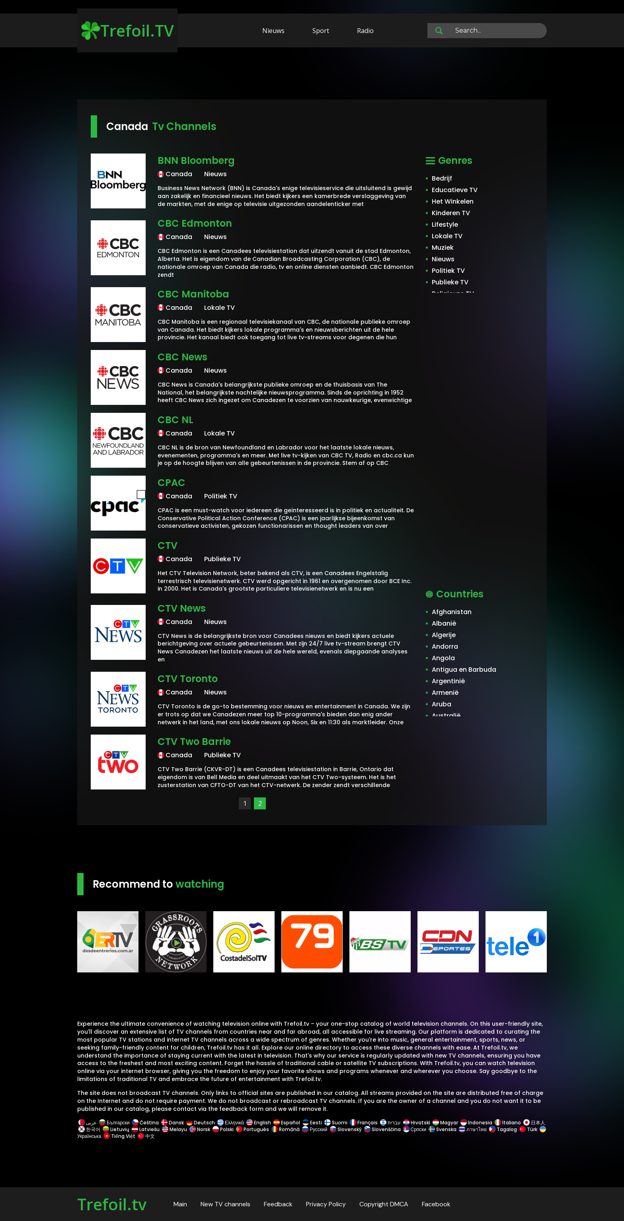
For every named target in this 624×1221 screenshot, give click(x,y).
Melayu (174, 1129)
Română (285, 1129)
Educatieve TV (455, 189)
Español (286, 1122)
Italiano (507, 1122)
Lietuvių (116, 1129)
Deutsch (200, 1122)
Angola (443, 658)
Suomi (336, 1122)
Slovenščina (382, 1129)
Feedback (278, 1204)
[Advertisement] (312, 75)
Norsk (199, 1129)
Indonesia (476, 1122)
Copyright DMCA (383, 1204)
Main (180, 1204)
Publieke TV (450, 282)
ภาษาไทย (473, 1129)
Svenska (442, 1129)
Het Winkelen (453, 201)
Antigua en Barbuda (464, 669)
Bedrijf (442, 178)
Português (252, 1129)
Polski (223, 1129)
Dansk (172, 1122)
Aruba (441, 704)
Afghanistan (452, 611)
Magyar (445, 1122)
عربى (87, 1122)
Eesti (312, 1122)
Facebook (436, 1204)
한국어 (89, 1129)
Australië (446, 715)
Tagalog (503, 1129)
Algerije (444, 635)
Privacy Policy (326, 1204)
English (258, 1122)
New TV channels (225, 1204)
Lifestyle (445, 224)
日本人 (533, 1122)
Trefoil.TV (127, 30)
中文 (145, 1136)
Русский (315, 1129)
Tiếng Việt (119, 1136)
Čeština (145, 1122)
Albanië (444, 623)
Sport (320, 30)
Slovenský (346, 1129)
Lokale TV (447, 236)
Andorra (445, 646)
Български (114, 1122)
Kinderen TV (451, 213)
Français (364, 1122)
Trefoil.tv (111, 1204)
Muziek (443, 247)
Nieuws (273, 30)
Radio (365, 30)
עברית (390, 1122)
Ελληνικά (230, 1122)
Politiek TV (448, 270)
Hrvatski (416, 1122)
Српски (415, 1129)
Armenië (445, 692)
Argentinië (448, 681)
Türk (528, 1129)
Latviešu (146, 1129)
